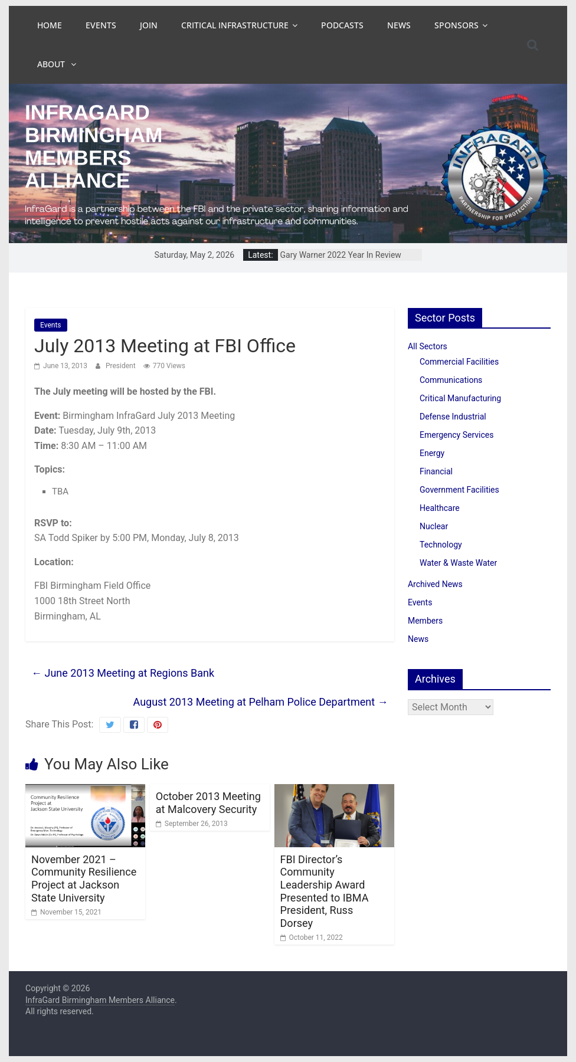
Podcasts (342, 25)
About (52, 64)
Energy (432, 453)
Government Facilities (459, 489)
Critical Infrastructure (235, 25)
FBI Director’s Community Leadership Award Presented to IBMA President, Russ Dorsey (324, 891)
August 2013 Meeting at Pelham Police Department (260, 702)
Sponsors (456, 25)
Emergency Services (456, 435)
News (399, 25)
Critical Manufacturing (460, 398)
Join (149, 25)
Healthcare (440, 508)
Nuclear (434, 526)
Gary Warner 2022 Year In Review (340, 255)
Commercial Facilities (459, 361)
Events (101, 25)
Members (425, 620)
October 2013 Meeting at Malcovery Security (208, 802)
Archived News (435, 584)
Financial (436, 471)
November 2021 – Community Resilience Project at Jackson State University (83, 878)
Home (49, 25)
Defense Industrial (453, 416)
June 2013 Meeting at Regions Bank (122, 673)
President (122, 366)
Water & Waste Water (458, 563)
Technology (441, 544)
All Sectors (427, 346)
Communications (451, 380)
